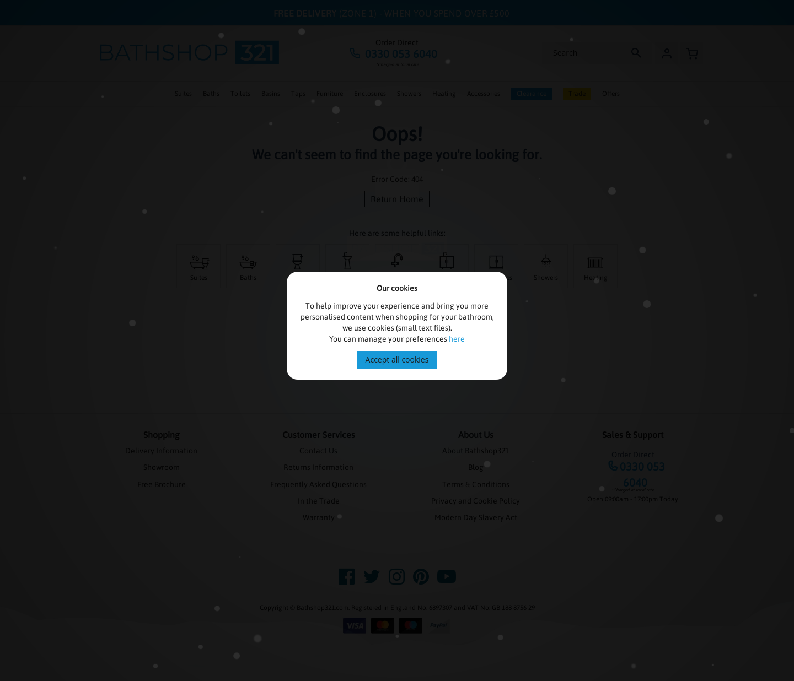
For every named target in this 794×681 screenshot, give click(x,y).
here (457, 338)
